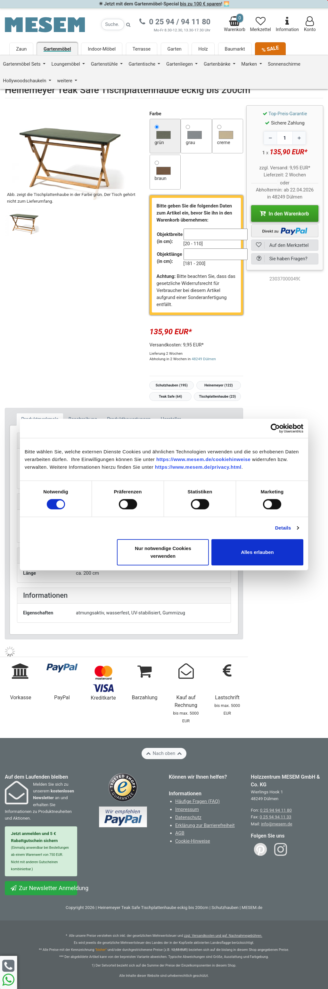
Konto (310, 24)
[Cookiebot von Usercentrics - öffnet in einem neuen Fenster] (275, 428)
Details (283, 528)
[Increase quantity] (299, 138)
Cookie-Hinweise (192, 841)
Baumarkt (235, 49)
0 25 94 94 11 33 (275, 817)
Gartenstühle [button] (105, 64)
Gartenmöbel (57, 49)
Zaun (21, 49)
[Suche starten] (128, 24)
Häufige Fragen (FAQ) (197, 801)
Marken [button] (249, 64)
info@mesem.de (276, 824)
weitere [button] (65, 81)
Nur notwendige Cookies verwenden (163, 552)
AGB (179, 833)
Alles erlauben (257, 552)
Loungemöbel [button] (66, 64)
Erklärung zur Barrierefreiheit (205, 825)
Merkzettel (260, 24)
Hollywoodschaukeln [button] (25, 81)
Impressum (187, 809)
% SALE (270, 49)
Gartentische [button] (143, 64)
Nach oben (163, 753)
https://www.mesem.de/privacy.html (198, 466)
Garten (175, 49)
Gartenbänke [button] (218, 64)
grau (190, 142)
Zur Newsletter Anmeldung (43, 888)
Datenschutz (188, 817)
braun (161, 178)
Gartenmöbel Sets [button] (22, 64)
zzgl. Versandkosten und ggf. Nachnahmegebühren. (223, 936)
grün (159, 142)
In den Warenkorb (284, 213)
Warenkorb (234, 23)
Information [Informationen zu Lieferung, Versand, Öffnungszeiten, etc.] (287, 24)
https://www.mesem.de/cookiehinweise (203, 459)
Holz (203, 49)
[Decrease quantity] (270, 138)
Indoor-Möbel (102, 49)
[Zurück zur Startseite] (45, 24)
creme (223, 142)
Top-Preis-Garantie (287, 114)
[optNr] (285, 279)
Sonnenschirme (284, 64)
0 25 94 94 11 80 (276, 810)
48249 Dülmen (204, 359)
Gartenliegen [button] (180, 64)
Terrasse (142, 49)
